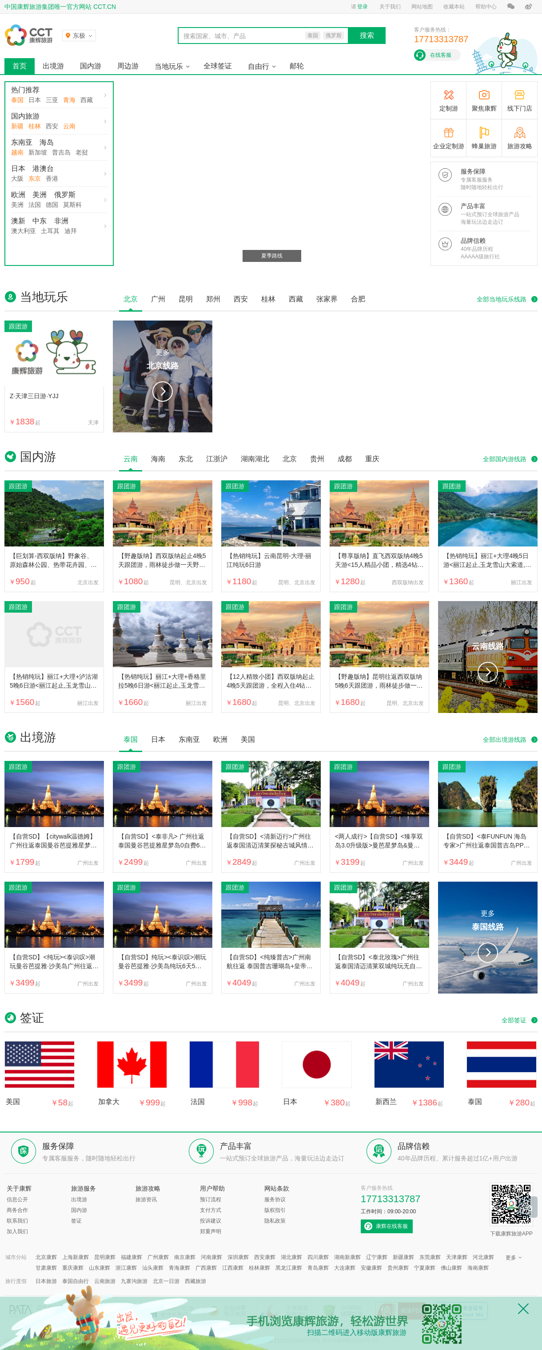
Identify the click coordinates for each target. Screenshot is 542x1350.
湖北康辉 (291, 1257)
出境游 (53, 66)
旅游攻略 (519, 146)
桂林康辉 (259, 1268)
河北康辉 (483, 1257)
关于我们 (390, 7)
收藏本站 (454, 7)
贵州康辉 (398, 1268)
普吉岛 (61, 152)
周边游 (128, 66)
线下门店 (519, 108)
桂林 (34, 126)
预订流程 (210, 1199)
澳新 (18, 221)
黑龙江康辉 (288, 1268)
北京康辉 (46, 1257)
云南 (69, 126)
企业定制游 (448, 146)
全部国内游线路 (504, 459)
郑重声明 (210, 1231)
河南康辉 (211, 1257)
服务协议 (275, 1199)
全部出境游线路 (504, 739)
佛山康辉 (451, 1268)
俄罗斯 (65, 194)
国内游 (90, 66)
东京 (34, 178)
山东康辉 (99, 1268)
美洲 (39, 194)
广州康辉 (158, 1257)
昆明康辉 (105, 1257)
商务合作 (17, 1210)
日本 (34, 99)
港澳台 (43, 168)
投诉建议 (210, 1221)
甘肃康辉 (46, 1268)
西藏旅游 (195, 1281)
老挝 (82, 152)
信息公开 (17, 1199)
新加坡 (37, 152)
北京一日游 (166, 1281)
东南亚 (21, 142)
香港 (52, 178)
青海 (69, 99)
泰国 (17, 99)
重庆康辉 (73, 1268)
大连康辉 (344, 1268)
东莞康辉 (430, 1257)
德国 (52, 204)
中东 (39, 221)
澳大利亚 (23, 230)
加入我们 (17, 1231)
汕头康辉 (152, 1268)
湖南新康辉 (347, 1257)
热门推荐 (25, 90)
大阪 (17, 178)
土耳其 (50, 230)
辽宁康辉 (376, 1257)
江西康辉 (232, 1268)
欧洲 (18, 194)
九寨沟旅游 (134, 1281)
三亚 (52, 99)
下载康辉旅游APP (511, 1210)
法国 (34, 204)
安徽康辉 (371, 1268)
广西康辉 (206, 1268)
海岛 (47, 142)
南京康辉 (184, 1257)
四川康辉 (318, 1257)
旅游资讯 (146, 1199)
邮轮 (297, 66)
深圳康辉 (238, 1257)
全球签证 (217, 66)
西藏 (86, 99)
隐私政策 (275, 1221)
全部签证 (514, 1020)
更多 (162, 360)
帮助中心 (486, 7)
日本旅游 (46, 1281)
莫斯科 (72, 204)
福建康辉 (131, 1257)
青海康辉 (179, 1268)
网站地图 (422, 7)
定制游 (448, 108)
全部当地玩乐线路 (501, 299)
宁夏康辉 (424, 1268)
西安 (52, 126)
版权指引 (275, 1210)
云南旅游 (105, 1281)
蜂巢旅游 (484, 146)
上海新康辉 (75, 1257)
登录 (362, 7)
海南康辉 (478, 1268)
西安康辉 (264, 1257)
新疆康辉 (403, 1257)
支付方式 (210, 1210)
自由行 (258, 66)
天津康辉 (456, 1257)
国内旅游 (25, 116)
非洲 (61, 221)
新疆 (17, 126)
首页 (19, 66)
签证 (76, 1221)
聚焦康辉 (484, 108)
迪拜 (70, 230)
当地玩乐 (169, 66)
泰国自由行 (75, 1281)
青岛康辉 (318, 1268)
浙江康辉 (126, 1268)
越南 (17, 152)
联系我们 (17, 1221)
